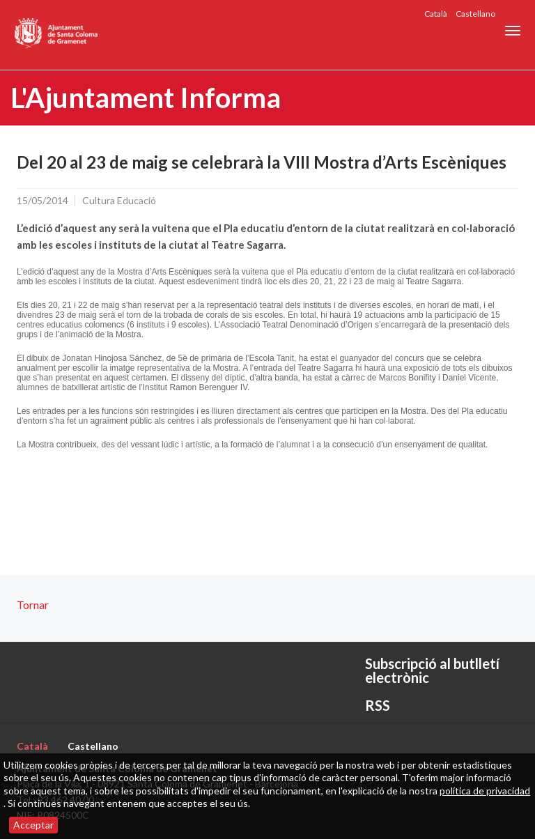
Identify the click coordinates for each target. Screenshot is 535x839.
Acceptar (33, 825)
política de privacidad (485, 790)
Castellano (475, 13)
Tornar (33, 604)
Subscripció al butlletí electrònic (432, 670)
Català (435, 13)
